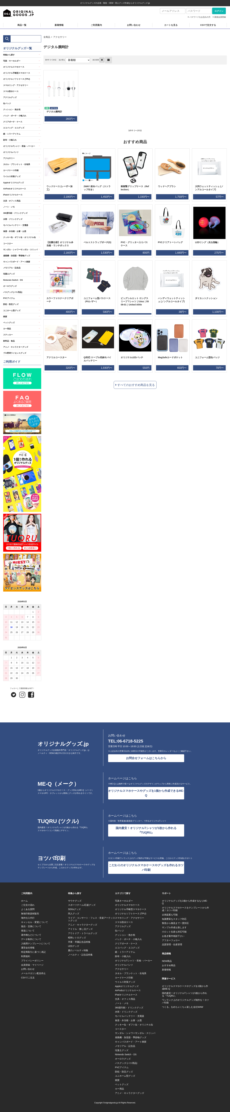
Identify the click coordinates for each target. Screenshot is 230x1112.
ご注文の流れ (27, 905)
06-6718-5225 (130, 741)
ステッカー (8, 335)
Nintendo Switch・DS (13, 280)
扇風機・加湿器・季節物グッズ (16, 256)
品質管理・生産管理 (172, 944)
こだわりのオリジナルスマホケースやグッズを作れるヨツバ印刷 (146, 867)
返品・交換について (31, 926)
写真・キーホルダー (11, 61)
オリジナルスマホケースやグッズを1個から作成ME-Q (185, 987)
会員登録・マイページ (32, 965)
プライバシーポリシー (32, 960)
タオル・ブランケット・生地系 (16, 164)
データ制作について (31, 939)
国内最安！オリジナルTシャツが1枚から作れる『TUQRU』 (146, 830)
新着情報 (59, 25)
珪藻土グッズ (9, 274)
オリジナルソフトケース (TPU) (16, 79)
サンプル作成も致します (174, 927)
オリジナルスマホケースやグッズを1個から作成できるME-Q (146, 793)
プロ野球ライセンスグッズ (14, 353)
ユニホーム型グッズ (11, 310)
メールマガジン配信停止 (33, 973)
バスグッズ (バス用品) (12, 292)
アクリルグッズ (10, 97)
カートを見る (171, 25)
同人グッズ (73, 913)
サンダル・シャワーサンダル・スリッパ (20, 250)
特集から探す (9, 55)
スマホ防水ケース (11, 91)
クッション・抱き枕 (11, 109)
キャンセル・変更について (34, 922)
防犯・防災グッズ (11, 304)
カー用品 (7, 329)
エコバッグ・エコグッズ (13, 128)
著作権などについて (31, 935)
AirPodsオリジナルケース (14, 189)
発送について (27, 930)
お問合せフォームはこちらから (146, 758)
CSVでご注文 (28, 977)
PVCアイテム (9, 298)
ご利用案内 (96, 25)
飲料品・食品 (9, 341)
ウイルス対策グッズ (11, 176)
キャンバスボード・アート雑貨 (16, 262)
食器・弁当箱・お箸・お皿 (14, 231)
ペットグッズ (9, 323)
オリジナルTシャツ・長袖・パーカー (19, 146)
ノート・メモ (9, 207)
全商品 (46, 37)
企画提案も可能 (170, 914)
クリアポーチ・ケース (12, 122)
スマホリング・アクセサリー (15, 85)
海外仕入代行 (27, 918)
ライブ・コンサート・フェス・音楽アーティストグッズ (91, 919)
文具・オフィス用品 (11, 201)
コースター (8, 243)
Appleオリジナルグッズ (13, 183)
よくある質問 (27, 909)
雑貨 (5, 316)
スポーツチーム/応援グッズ (82, 905)
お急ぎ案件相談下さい (173, 936)
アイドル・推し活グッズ (80, 929)
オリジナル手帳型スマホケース (16, 73)
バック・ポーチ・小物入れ (14, 116)
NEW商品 (167, 961)
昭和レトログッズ (77, 937)
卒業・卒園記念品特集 (79, 942)
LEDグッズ (73, 946)
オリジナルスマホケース (13, 67)
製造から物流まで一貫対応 (175, 923)
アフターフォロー (171, 940)
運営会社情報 (27, 947)
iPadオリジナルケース (13, 195)
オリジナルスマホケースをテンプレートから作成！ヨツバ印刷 (185, 909)
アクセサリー (60, 37)
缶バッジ (7, 103)
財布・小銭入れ (10, 140)
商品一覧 (21, 25)
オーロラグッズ (10, 286)
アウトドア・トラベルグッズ (82, 933)
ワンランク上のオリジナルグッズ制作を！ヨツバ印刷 (185, 1001)
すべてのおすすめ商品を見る (136, 385)
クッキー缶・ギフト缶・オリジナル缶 (19, 237)
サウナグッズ (74, 901)
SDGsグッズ (74, 909)
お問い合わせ (133, 25)
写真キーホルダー (124, 901)
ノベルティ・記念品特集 (80, 954)
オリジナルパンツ (11, 152)
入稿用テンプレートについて (35, 943)
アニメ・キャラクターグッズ (15, 347)
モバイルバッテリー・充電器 (15, 225)
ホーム (24, 901)
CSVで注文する (208, 25)
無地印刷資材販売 (30, 913)
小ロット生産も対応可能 (174, 931)
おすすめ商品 (168, 965)
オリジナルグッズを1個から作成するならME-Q (184, 902)
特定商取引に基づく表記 (33, 952)
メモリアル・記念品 (11, 268)
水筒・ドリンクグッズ (12, 219)
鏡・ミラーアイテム (11, 134)
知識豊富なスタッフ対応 (174, 919)
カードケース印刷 (11, 170)
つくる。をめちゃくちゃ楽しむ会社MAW (182, 1007)
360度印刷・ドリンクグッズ (15, 213)
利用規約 (25, 956)
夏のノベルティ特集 (78, 950)
